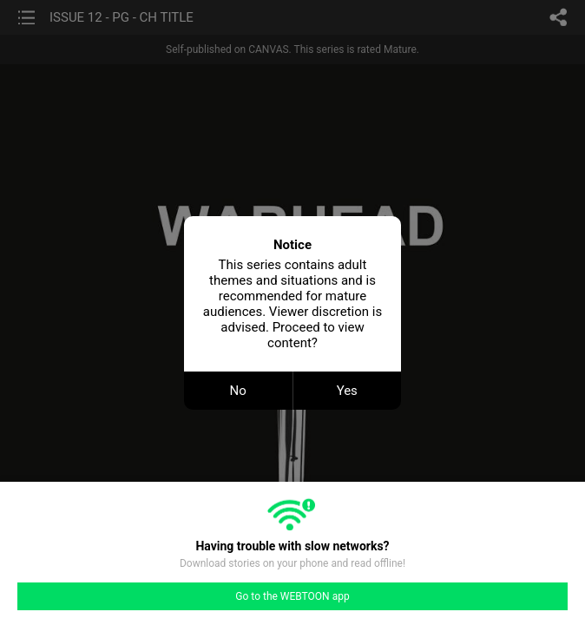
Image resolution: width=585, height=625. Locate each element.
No (238, 390)
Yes (347, 390)
